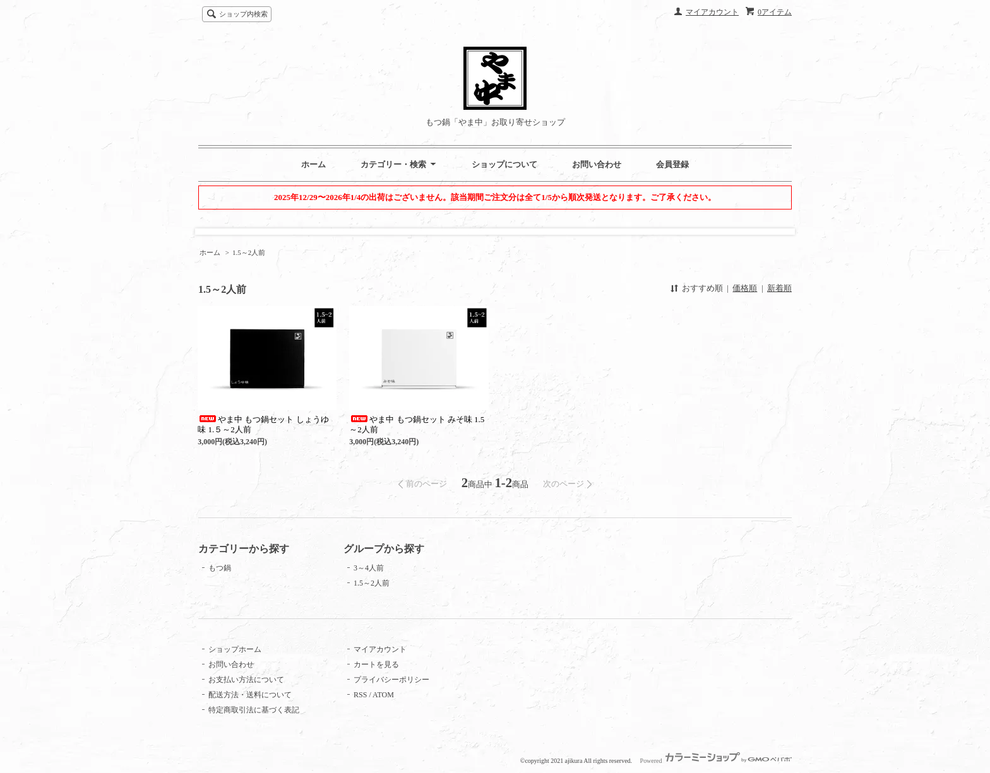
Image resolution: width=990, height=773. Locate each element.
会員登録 (672, 164)
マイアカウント (712, 12)
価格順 (744, 288)
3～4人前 (369, 568)
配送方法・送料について (250, 694)
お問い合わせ (596, 164)
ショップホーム (234, 649)
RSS (360, 694)
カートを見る (376, 664)
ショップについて (504, 164)
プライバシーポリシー (391, 679)
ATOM (383, 694)
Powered (716, 760)
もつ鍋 (219, 568)
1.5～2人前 (248, 252)
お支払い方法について (246, 679)
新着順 (779, 288)
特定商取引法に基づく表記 (253, 709)
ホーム (313, 164)
